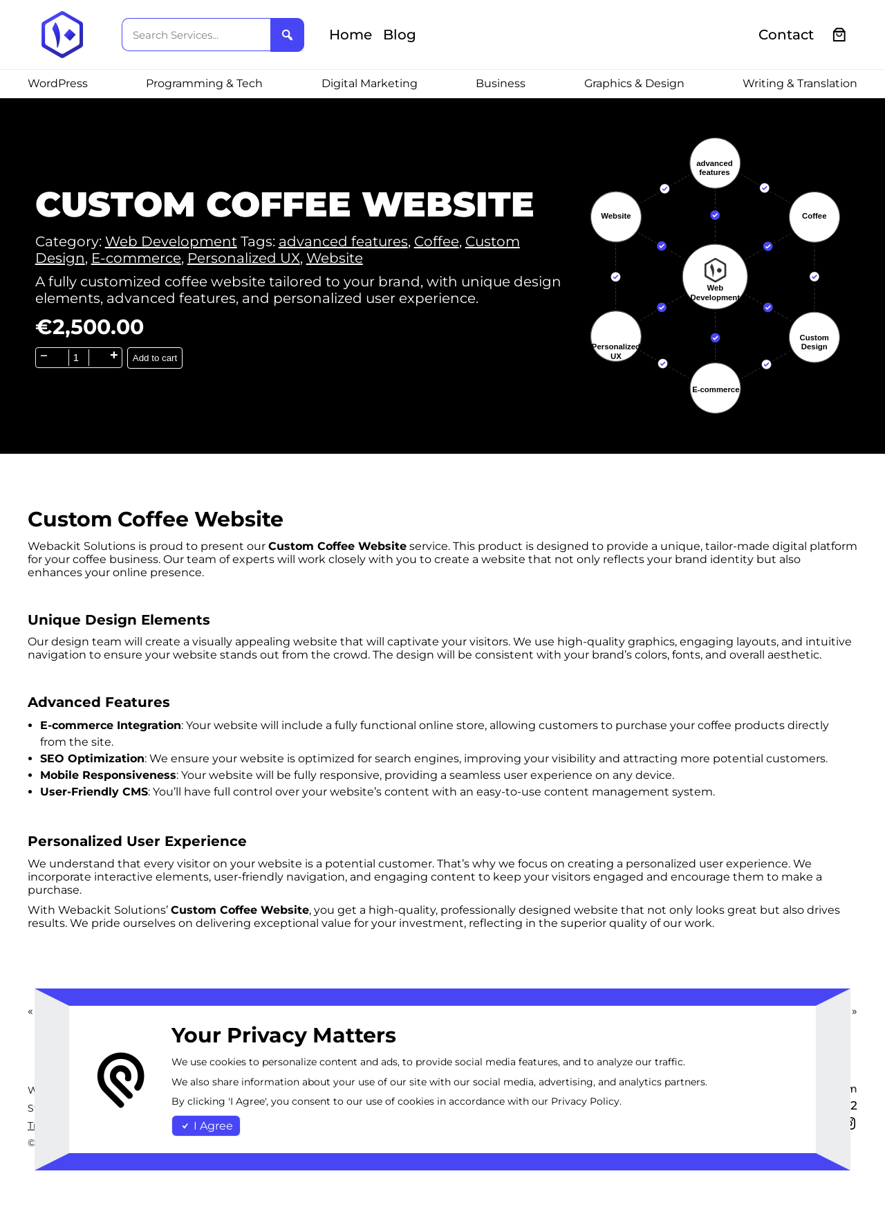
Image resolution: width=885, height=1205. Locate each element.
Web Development (171, 241)
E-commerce (136, 258)
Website (334, 258)
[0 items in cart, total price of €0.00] (839, 35)
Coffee (436, 241)
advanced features (343, 241)
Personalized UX (243, 258)
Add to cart (155, 358)
